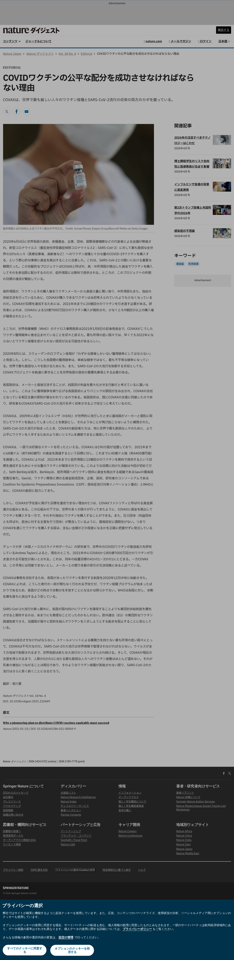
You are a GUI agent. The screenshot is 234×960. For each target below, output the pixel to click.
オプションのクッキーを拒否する (72, 950)
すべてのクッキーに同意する (24, 950)
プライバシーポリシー (137, 929)
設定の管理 (66, 937)
